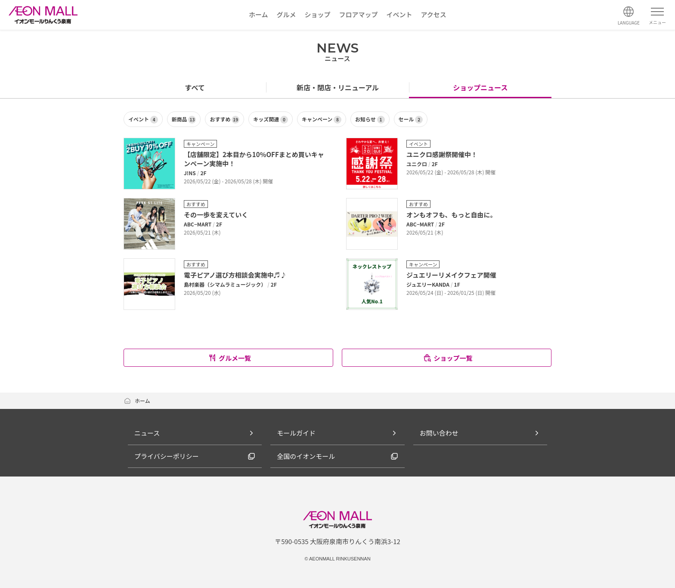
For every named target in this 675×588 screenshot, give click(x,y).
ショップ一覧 (447, 357)
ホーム (137, 400)
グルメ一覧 (229, 357)
